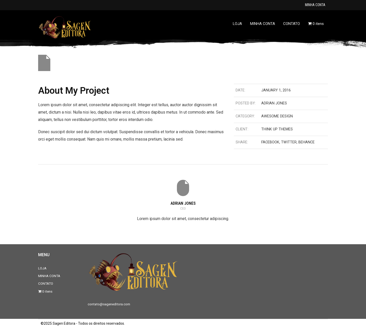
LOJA (42, 268)
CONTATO (45, 283)
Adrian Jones (183, 203)
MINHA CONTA (315, 5)
